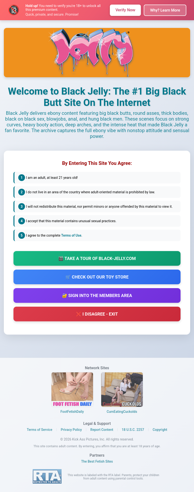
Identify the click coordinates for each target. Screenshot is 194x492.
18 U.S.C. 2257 (133, 430)
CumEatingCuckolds (122, 412)
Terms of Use (71, 236)
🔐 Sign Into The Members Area (97, 296)
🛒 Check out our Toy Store (97, 278)
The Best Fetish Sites (97, 461)
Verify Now (125, 10)
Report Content (101, 430)
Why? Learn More (165, 10)
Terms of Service (39, 430)
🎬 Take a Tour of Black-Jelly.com (97, 259)
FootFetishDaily (72, 412)
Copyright (160, 430)
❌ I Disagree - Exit (97, 315)
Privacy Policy (71, 430)
